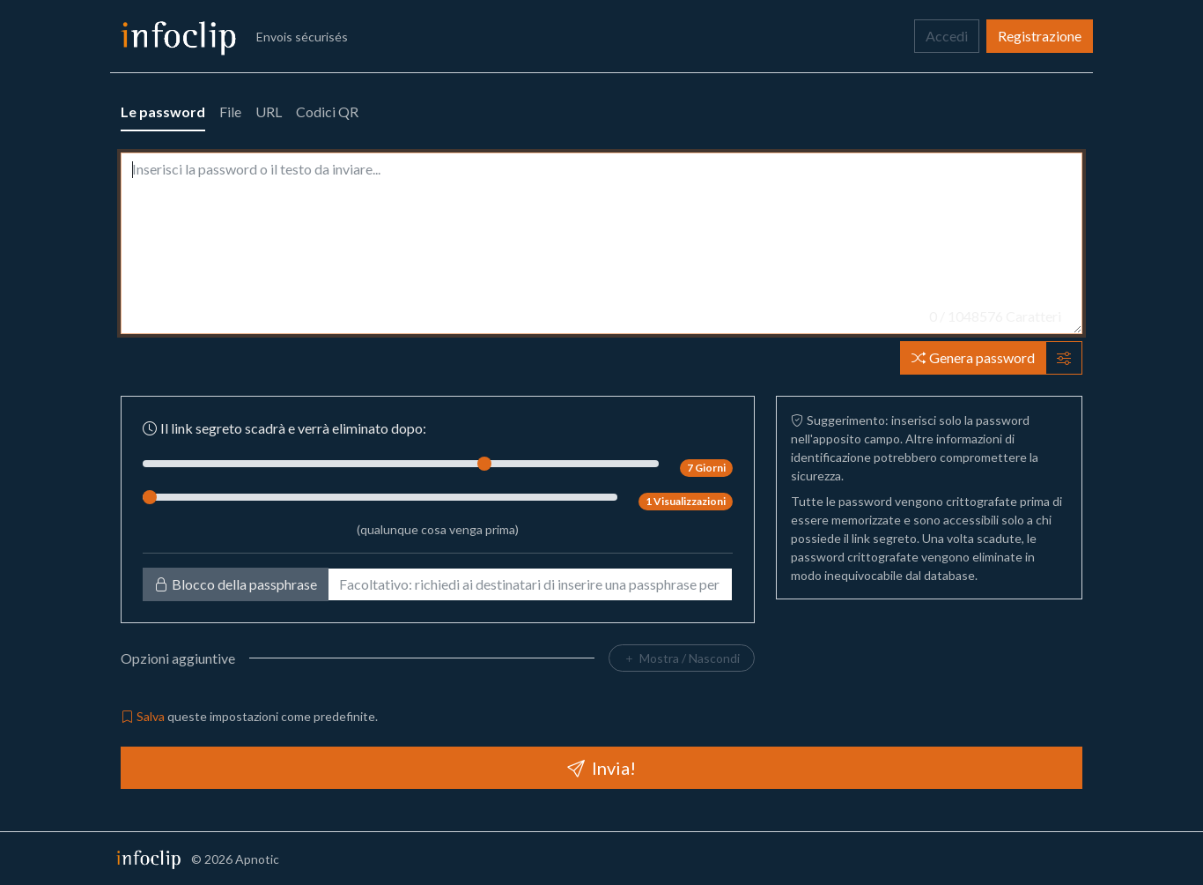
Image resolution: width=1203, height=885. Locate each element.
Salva (143, 716)
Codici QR (327, 111)
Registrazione (1039, 35)
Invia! (601, 767)
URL (268, 111)
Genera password (973, 357)
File (230, 111)
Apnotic (257, 859)
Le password (163, 111)
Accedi (947, 35)
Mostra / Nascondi (682, 658)
